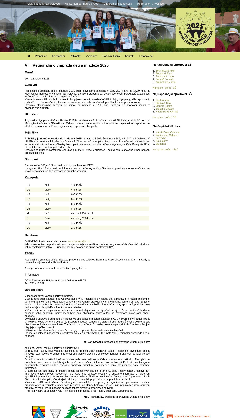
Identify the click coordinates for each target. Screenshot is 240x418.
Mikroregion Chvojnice (150, 3)
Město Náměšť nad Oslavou (81, 3)
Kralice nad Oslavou (167, 135)
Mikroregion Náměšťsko (117, 3)
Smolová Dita (163, 103)
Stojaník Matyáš (165, 108)
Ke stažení (58, 56)
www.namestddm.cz (79, 241)
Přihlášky (75, 56)
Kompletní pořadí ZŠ (164, 87)
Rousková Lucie (165, 76)
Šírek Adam (162, 100)
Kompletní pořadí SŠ (164, 117)
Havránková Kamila (167, 111)
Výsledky (91, 56)
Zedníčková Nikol (165, 70)
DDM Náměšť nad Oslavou (43, 3)
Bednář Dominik (165, 79)
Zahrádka (161, 138)
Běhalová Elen (164, 73)
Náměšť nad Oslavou (168, 132)
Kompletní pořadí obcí (165, 149)
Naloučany (162, 141)
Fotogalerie (146, 56)
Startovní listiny (111, 56)
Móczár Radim (164, 106)
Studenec (161, 143)
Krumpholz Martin (165, 82)
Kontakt (129, 56)
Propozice (41, 56)
